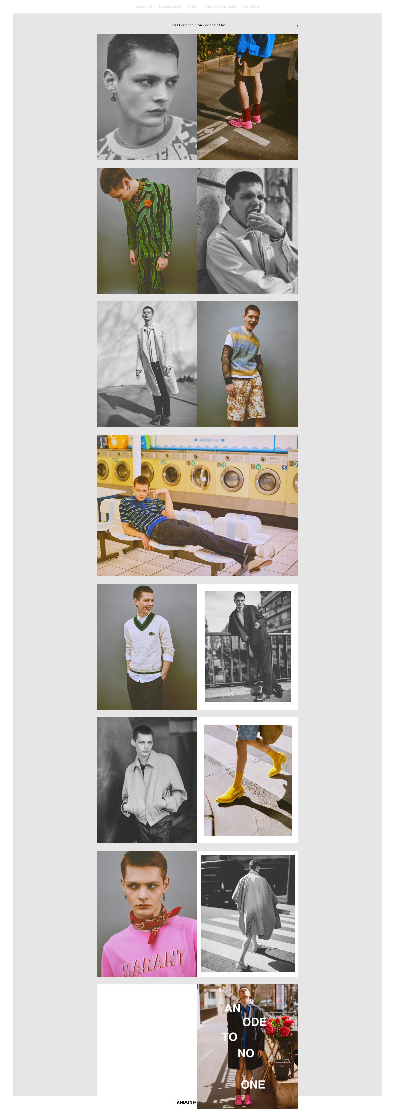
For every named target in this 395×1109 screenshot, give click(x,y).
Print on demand (220, 6)
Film (192, 6)
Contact (251, 6)
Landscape (170, 6)
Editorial (143, 6)
